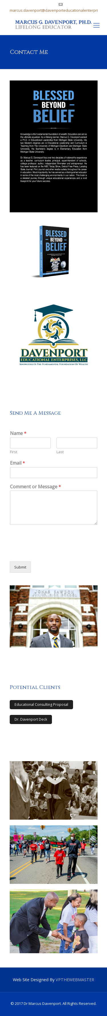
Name (18, 433)
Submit (20, 567)
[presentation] (53, 552)
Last (60, 451)
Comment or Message (35, 487)
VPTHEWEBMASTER (75, 979)
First (13, 451)
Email (17, 463)
